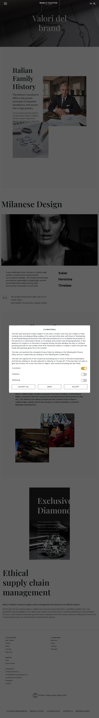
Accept (75, 386)
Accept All (23, 386)
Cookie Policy (64, 354)
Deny (49, 386)
